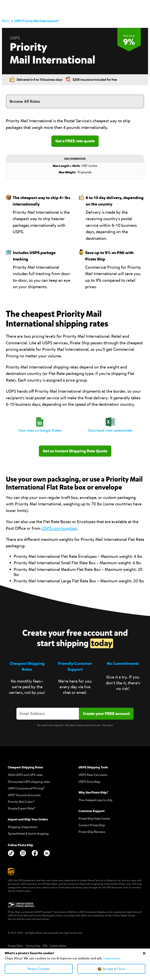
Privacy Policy (15, 945)
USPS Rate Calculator (93, 775)
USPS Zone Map (89, 782)
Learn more (112, 958)
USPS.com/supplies (59, 528)
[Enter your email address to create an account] (47, 714)
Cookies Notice (58, 945)
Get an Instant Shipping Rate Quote (75, 451)
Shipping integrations (23, 827)
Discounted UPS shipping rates (29, 782)
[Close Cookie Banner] (144, 953)
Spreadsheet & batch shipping (28, 834)
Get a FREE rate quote (75, 141)
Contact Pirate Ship (92, 825)
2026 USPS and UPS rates (25, 775)
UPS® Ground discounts (24, 795)
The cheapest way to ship (95, 800)
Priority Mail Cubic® (21, 802)
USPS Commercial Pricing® (26, 788)
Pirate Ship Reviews (92, 832)
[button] (144, 7)
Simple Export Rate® (22, 808)
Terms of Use (33, 945)
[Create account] (106, 714)
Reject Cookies (39, 969)
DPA (45, 945)
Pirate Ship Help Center (94, 819)
